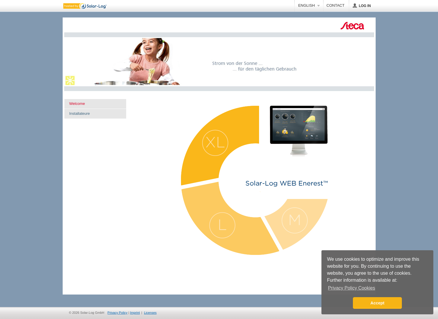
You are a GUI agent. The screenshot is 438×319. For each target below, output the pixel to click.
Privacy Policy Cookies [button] (351, 287)
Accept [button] (377, 303)
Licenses (150, 312)
